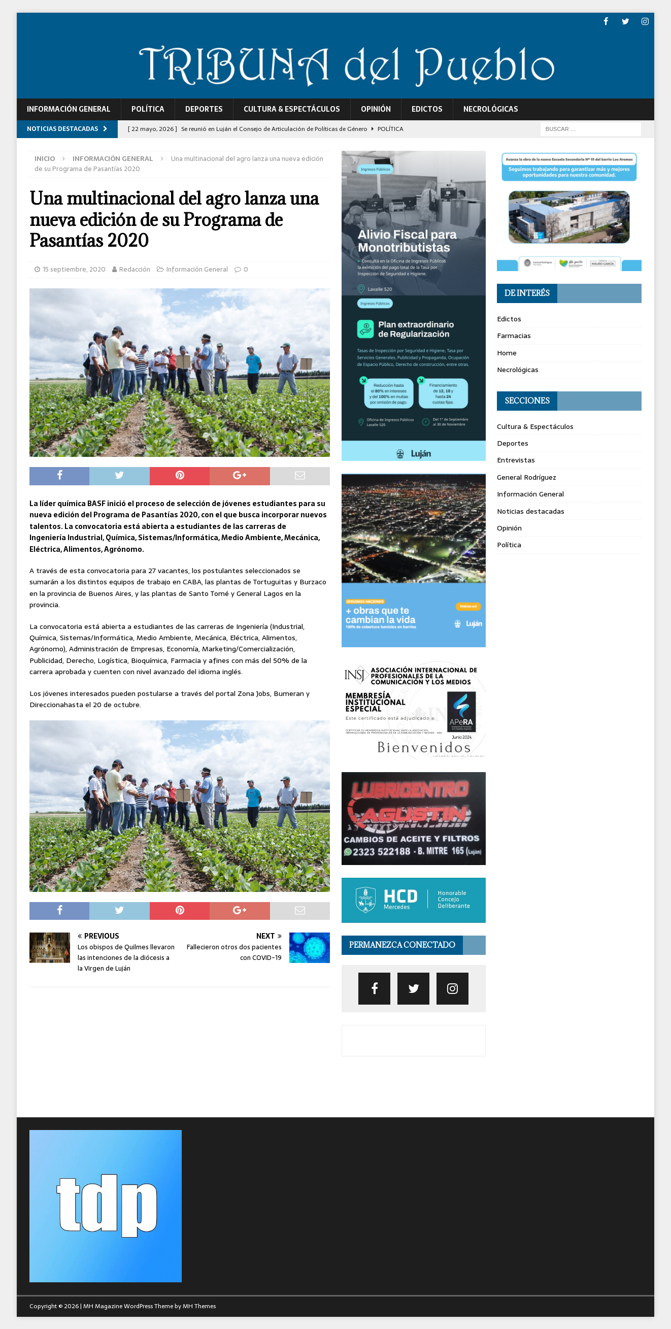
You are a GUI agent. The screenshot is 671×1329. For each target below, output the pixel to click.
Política (147, 109)
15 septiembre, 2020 (74, 268)
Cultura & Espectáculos (292, 109)
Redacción (134, 268)
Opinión (376, 109)
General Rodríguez (526, 476)
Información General (69, 109)
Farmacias (514, 335)
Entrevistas (516, 460)
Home (507, 352)
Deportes (204, 109)
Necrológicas (490, 109)
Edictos (427, 109)
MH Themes (199, 1306)
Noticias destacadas (530, 510)
